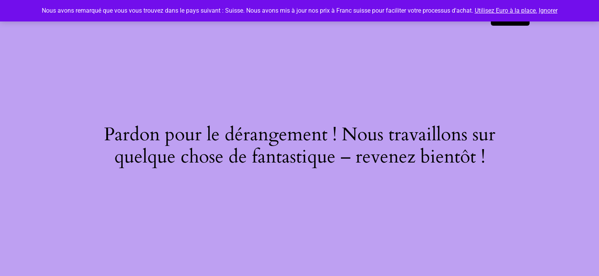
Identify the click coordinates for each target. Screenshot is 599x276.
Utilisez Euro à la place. (506, 10)
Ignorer (548, 10)
